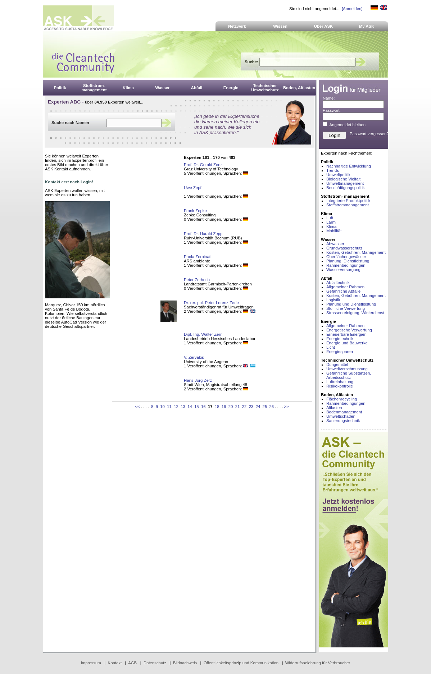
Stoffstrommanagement (347, 205)
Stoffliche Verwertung (345, 308)
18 (217, 406)
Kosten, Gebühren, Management (356, 252)
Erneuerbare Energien (346, 334)
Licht (330, 347)
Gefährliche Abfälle (343, 291)
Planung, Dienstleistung (347, 261)
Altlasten (334, 407)
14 (189, 406)
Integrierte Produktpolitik (348, 200)
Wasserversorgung (343, 269)
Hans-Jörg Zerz (198, 380)
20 (230, 406)
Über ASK (323, 26)
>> (286, 406)
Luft (329, 218)
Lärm (331, 222)
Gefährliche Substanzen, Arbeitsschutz (348, 375)
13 (183, 406)
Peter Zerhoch (197, 280)
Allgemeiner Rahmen (345, 287)
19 (224, 406)
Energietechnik (339, 338)
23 (251, 406)
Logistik (333, 300)
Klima (331, 226)
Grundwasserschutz (344, 248)
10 (162, 406)
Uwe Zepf (192, 187)
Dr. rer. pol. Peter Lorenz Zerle (211, 303)
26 (271, 406)
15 (196, 406)
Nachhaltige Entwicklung (348, 166)
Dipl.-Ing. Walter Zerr (203, 334)
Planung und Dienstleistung (351, 304)
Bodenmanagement (344, 412)
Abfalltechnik (337, 282)
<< (137, 406)
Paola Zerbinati (197, 257)
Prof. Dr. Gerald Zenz (203, 164)
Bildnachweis (185, 663)
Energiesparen (339, 351)
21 (237, 406)
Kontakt (115, 663)
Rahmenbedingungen (346, 265)
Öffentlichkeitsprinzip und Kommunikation (241, 663)
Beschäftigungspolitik (345, 187)
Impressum (91, 663)
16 (203, 406)
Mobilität (333, 231)
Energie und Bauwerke (347, 343)
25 (265, 406)
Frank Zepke (195, 210)
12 (176, 406)
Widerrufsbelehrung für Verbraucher (317, 663)
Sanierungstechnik (343, 420)
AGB (132, 663)
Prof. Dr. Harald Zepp (203, 233)
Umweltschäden (340, 416)
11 (169, 406)
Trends (332, 170)
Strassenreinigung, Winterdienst (355, 313)
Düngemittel (337, 364)
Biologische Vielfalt (343, 179)
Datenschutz (155, 663)
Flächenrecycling (341, 399)
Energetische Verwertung (349, 330)
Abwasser (335, 244)
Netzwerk (237, 26)
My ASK (367, 26)
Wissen (280, 26)
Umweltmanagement (345, 183)
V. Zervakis (194, 357)
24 (258, 406)
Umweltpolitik (338, 175)
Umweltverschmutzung (347, 369)
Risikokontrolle (339, 386)
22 (244, 406)
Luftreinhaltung (339, 382)
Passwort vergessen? (369, 134)
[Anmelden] (352, 8)
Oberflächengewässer (346, 257)
